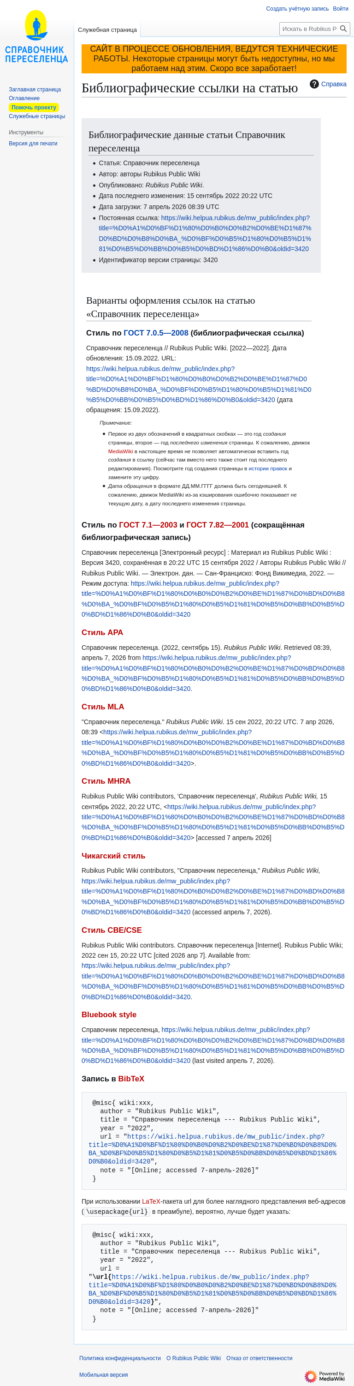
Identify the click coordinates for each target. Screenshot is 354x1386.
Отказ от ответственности (259, 1358)
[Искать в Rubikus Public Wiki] (314, 29)
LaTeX (151, 1201)
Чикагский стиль (113, 856)
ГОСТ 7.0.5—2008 (156, 333)
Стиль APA (102, 632)
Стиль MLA (103, 706)
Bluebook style (109, 1014)
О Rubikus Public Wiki (193, 1358)
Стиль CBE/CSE (112, 930)
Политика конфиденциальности (120, 1358)
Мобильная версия (103, 1374)
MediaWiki (120, 451)
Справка (327, 84)
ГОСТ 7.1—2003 (148, 525)
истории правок (267, 468)
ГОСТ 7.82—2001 (217, 525)
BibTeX (131, 1078)
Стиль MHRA (106, 781)
